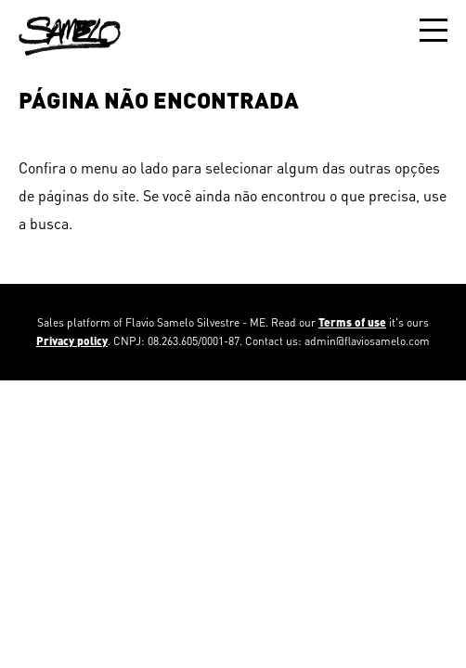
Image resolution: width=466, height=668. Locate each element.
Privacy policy (72, 341)
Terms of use (352, 322)
